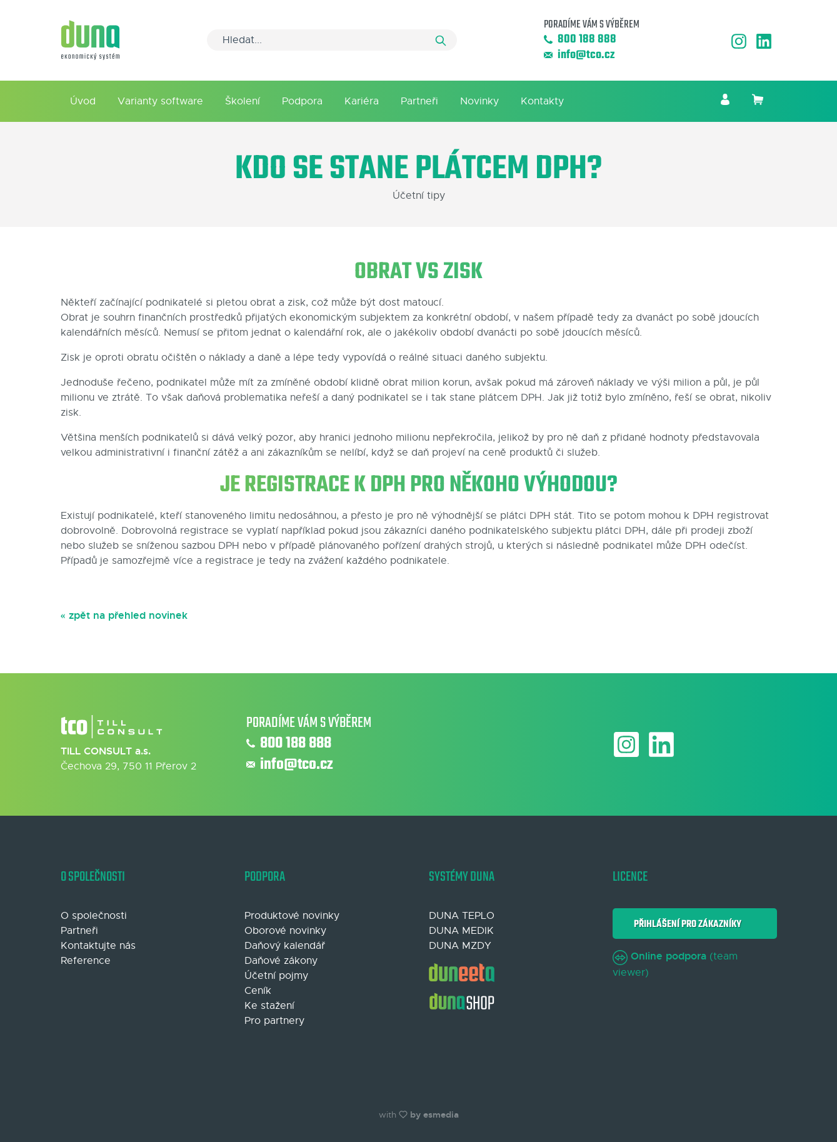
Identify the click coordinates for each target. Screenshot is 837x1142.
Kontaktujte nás (98, 945)
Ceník (257, 990)
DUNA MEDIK (461, 930)
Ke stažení (269, 1005)
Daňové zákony (281, 960)
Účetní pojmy (276, 975)
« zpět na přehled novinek (124, 615)
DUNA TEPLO (461, 915)
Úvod (83, 101)
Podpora (302, 101)
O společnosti (94, 915)
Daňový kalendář (284, 945)
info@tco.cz (579, 55)
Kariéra (361, 101)
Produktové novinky (291, 915)
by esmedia (434, 1114)
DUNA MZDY (460, 945)
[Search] (332, 40)
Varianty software (160, 101)
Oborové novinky (285, 930)
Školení (242, 101)
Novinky (479, 101)
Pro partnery (274, 1020)
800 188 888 (580, 40)
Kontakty (542, 101)
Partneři (419, 101)
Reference (86, 960)
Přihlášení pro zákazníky (685, 924)
